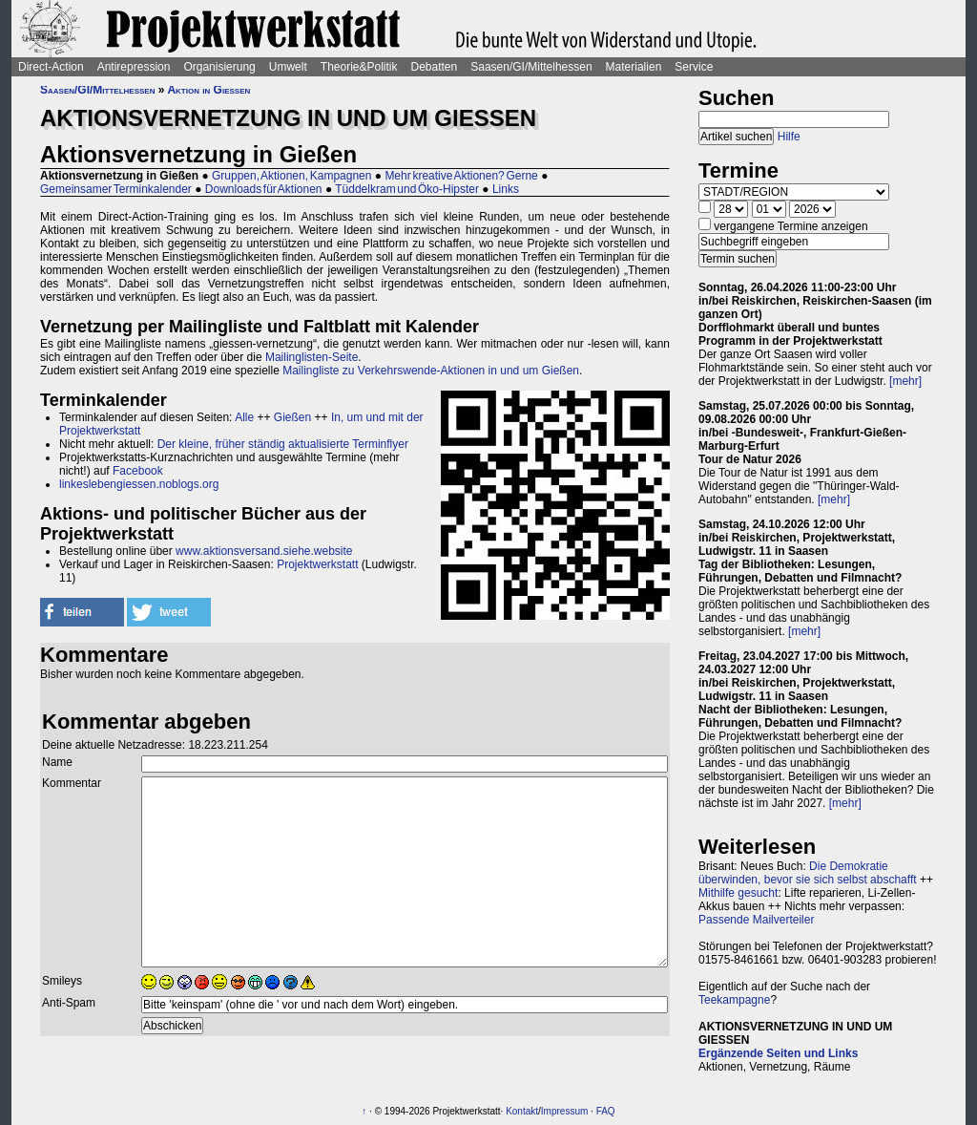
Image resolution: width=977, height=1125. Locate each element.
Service (694, 67)
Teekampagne (734, 1000)
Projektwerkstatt (317, 564)
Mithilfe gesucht (738, 893)
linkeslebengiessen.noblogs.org (138, 484)
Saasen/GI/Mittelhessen (531, 67)
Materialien (634, 67)
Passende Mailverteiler (756, 919)
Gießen (292, 417)
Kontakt (522, 1111)
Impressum (564, 1111)
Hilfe (789, 136)
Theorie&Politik (359, 67)
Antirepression (134, 67)
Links (505, 189)
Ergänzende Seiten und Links (778, 1053)
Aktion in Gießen (208, 89)
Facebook (138, 471)
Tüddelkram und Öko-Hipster (407, 189)
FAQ (605, 1111)
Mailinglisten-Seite (311, 357)
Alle (244, 417)
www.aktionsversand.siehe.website (264, 551)
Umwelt (288, 67)
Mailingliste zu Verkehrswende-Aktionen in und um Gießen (430, 370)
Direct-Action (51, 67)
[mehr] (905, 381)
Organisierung (219, 67)
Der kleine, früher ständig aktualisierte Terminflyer (282, 444)
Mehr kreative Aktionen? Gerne (461, 175)
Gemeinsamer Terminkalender (116, 189)
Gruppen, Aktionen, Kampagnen (291, 175)
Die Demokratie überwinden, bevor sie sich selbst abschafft (807, 873)
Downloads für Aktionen (263, 189)
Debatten (434, 67)
